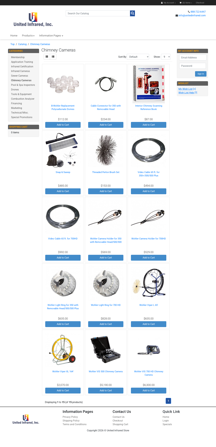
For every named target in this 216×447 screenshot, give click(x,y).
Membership (18, 57)
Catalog (22, 44)
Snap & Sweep (63, 172)
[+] (187, 88)
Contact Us (118, 416)
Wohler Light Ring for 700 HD (106, 305)
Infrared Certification (22, 66)
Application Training (22, 61)
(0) (185, 3)
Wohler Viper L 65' (148, 305)
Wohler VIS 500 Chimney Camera (106, 371)
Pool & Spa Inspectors (23, 84)
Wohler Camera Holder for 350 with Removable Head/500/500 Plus (106, 242)
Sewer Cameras (19, 75)
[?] (187, 92)
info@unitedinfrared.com (192, 15)
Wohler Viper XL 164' (63, 371)
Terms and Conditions (74, 424)
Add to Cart (63, 124)
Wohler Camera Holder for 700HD (148, 238)
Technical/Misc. (19, 112)
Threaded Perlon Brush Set (105, 172)
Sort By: (122, 56)
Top (12, 44)
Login (166, 420)
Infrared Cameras (20, 71)
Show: (157, 56)
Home (13, 35)
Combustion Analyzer (22, 98)
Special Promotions (21, 117)
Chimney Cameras (40, 44)
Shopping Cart (120, 424)
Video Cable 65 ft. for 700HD (63, 238)
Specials (167, 424)
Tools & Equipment (21, 94)
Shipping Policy (71, 420)
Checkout (118, 420)
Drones (15, 89)
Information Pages (50, 35)
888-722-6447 (198, 11)
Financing (16, 103)
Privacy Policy (70, 416)
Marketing (16, 108)
